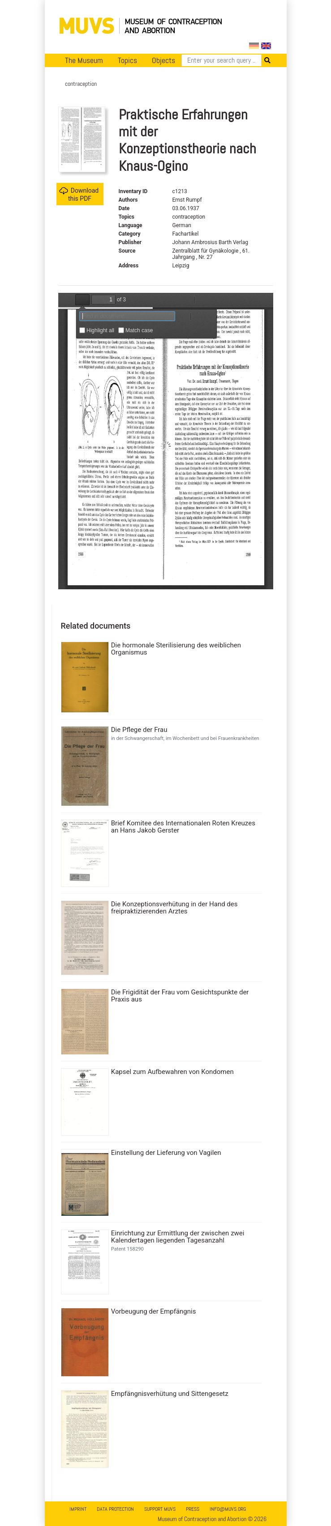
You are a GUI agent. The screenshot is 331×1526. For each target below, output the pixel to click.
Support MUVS (160, 1509)
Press (192, 1509)
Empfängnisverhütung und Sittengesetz (169, 1393)
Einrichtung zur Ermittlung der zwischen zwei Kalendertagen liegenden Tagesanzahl (178, 1237)
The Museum (84, 60)
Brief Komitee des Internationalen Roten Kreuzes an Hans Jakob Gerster (183, 827)
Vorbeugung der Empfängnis (153, 1311)
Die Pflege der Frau (139, 729)
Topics (127, 60)
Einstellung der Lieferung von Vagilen (166, 1152)
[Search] (221, 60)
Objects (163, 60)
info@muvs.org (228, 1509)
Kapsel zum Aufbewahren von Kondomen (172, 1071)
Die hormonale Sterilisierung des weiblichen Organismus (176, 649)
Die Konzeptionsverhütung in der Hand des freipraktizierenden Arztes (174, 907)
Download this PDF (79, 194)
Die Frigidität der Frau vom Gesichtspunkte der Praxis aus (180, 996)
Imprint (77, 1509)
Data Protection (115, 1509)
